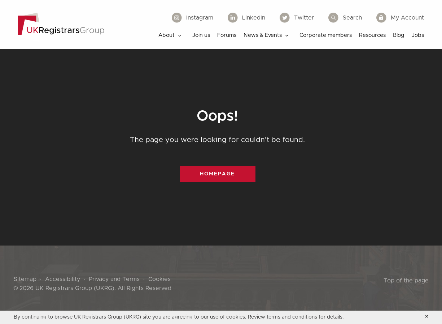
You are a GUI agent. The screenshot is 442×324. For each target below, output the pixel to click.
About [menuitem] (166, 35)
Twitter (297, 18)
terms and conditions (293, 317)
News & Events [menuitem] (263, 35)
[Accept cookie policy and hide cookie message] (426, 316)
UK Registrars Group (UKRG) (74, 288)
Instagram (192, 18)
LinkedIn (246, 18)
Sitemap (25, 279)
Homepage (217, 173)
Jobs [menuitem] (418, 35)
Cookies (159, 279)
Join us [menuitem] (201, 35)
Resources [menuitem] (372, 35)
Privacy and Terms (114, 279)
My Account (400, 18)
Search (345, 18)
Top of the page (406, 281)
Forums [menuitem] (226, 35)
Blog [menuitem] (398, 35)
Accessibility (62, 279)
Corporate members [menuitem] (325, 35)
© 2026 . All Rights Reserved (93, 288)
